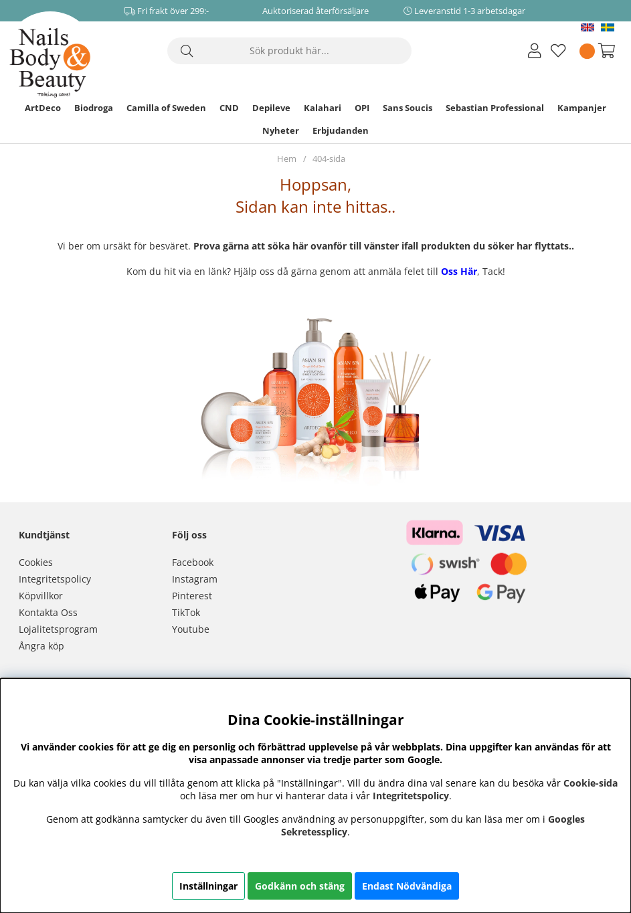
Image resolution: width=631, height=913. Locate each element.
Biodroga (93, 108)
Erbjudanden (340, 130)
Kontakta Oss (48, 612)
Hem (286, 159)
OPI (362, 108)
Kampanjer (581, 108)
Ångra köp (41, 645)
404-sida (328, 159)
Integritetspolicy (55, 579)
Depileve (271, 108)
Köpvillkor (41, 595)
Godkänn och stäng (300, 886)
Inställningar (208, 886)
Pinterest (192, 595)
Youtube (190, 629)
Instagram (194, 579)
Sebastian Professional (495, 108)
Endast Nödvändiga (407, 886)
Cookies (36, 562)
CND (229, 108)
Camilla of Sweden (166, 108)
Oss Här (459, 271)
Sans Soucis (407, 108)
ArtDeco (43, 108)
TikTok (186, 612)
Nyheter (280, 130)
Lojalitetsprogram (58, 629)
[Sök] (289, 50)
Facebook (192, 562)
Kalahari (322, 108)
